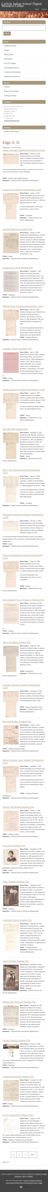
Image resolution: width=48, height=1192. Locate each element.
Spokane (10, 834)
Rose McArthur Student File (17, 721)
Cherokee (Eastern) (31, 337)
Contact (7, 87)
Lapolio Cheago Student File (17, 348)
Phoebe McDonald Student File (18, 807)
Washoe (10, 1103)
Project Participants (11, 91)
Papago (10, 378)
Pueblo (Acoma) (23, 178)
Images (6, 50)
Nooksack (29, 793)
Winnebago (11, 295)
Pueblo (10, 178)
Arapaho (10, 631)
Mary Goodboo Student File (17, 642)
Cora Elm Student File (14, 845)
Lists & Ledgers (10, 63)
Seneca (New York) (36, 707)
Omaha (28, 456)
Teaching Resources (11, 68)
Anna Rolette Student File (16, 881)
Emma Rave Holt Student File (18, 267)
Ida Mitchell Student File (15, 429)
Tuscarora (11, 1029)
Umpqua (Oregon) (19, 748)
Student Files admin (11, 131)
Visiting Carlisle (10, 96)
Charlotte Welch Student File (17, 920)
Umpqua (10, 748)
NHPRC (30, 1176)
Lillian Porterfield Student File (18, 1076)
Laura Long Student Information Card (22, 189)
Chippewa (11, 909)
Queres (15, 178)
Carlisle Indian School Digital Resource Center (22, 4)
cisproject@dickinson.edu (11, 120)
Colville (16, 834)
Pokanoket (11, 1065)
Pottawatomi (29, 671)
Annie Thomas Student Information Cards (24, 150)
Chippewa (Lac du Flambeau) (24, 1140)
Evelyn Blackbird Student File (18, 1115)
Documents (8, 59)
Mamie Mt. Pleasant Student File (19, 1001)
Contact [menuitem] (44, 9)
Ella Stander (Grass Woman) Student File (23, 599)
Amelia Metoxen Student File (17, 229)
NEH (23, 1176)
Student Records (10, 46)
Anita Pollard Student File (16, 961)
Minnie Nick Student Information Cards (23, 306)
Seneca (28, 415)
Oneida (10, 256)
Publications (8, 54)
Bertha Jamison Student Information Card (24, 389)
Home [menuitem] (37, 9)
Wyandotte (29, 215)
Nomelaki (28, 988)
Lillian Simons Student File (16, 1040)
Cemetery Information (12, 72)
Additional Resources (12, 76)
